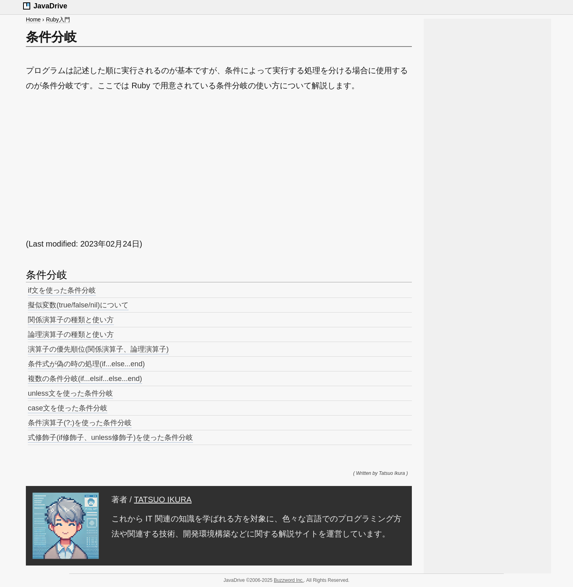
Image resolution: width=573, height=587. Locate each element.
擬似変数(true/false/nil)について (78, 305)
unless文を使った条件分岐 (70, 393)
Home (33, 19)
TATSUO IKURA (163, 499)
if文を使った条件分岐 (62, 290)
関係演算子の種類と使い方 (71, 320)
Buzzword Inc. (289, 580)
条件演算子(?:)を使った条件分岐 (80, 423)
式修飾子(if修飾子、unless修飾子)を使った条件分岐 (110, 437)
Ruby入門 (58, 19)
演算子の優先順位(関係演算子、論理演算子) (98, 349)
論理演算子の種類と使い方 (71, 334)
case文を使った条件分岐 (67, 408)
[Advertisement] (219, 164)
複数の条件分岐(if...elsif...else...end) (85, 379)
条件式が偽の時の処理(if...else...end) (86, 364)
